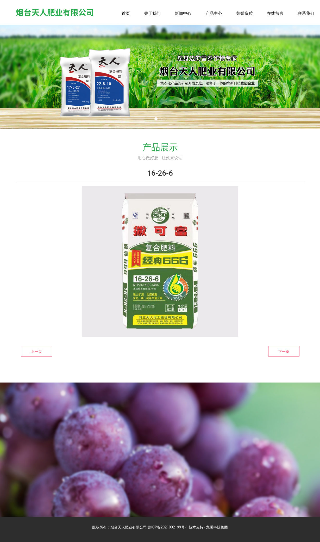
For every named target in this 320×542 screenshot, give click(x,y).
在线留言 (275, 13)
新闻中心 (183, 13)
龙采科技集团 (217, 527)
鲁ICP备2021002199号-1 (168, 527)
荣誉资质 (244, 13)
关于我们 (152, 13)
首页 (126, 13)
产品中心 (213, 13)
